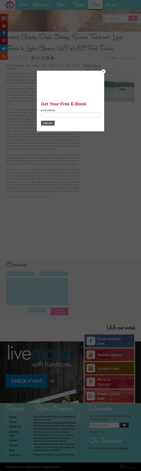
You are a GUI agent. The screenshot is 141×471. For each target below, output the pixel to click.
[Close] (103, 71)
